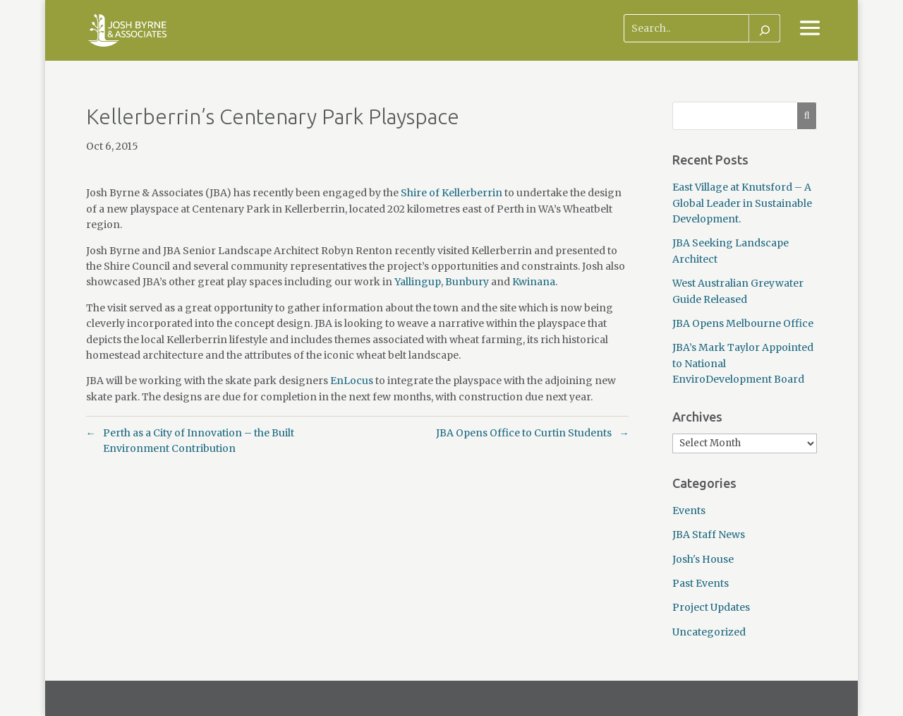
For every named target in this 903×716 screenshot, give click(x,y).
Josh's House (703, 559)
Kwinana (533, 281)
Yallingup (417, 281)
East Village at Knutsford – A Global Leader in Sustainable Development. (742, 203)
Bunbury (467, 281)
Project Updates (711, 607)
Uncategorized (709, 632)
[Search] (765, 28)
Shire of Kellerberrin (451, 192)
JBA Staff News (708, 534)
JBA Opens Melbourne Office (742, 323)
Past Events (700, 583)
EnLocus (351, 380)
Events (688, 510)
